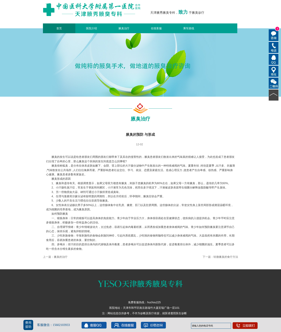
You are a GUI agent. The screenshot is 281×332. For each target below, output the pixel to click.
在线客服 (156, 28)
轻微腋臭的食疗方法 (225, 256)
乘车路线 (188, 28)
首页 (59, 28)
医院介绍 (91, 28)
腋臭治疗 (123, 28)
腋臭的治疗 (61, 256)
